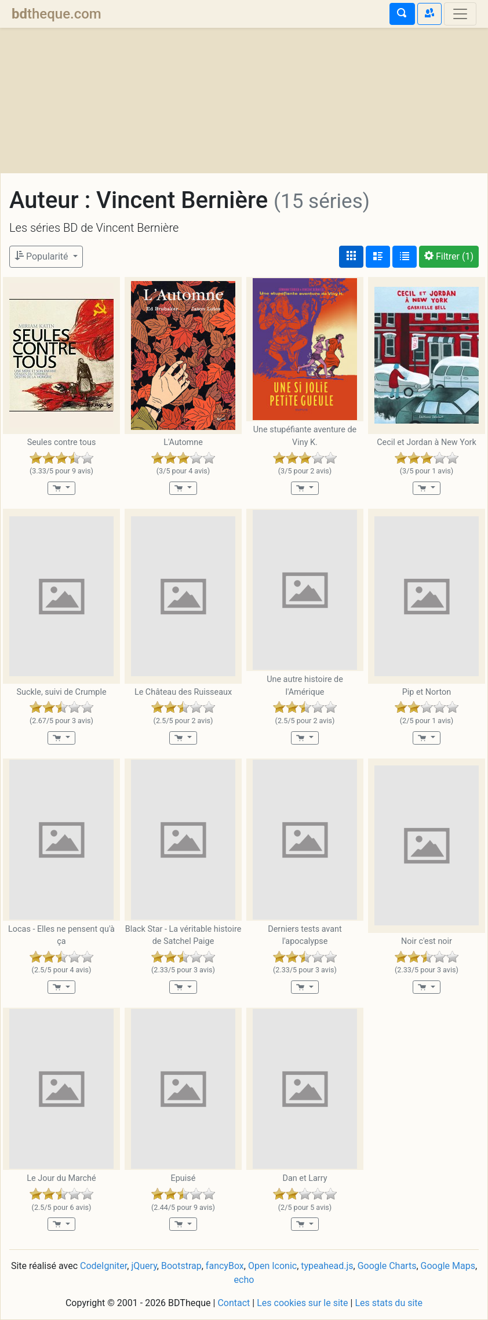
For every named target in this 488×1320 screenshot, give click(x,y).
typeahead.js (327, 1265)
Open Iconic (272, 1265)
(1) (449, 256)
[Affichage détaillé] (378, 257)
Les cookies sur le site (302, 1302)
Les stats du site (389, 1302)
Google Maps (448, 1265)
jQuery (143, 1265)
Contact (233, 1302)
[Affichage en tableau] (404, 257)
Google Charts (387, 1265)
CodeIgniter (103, 1265)
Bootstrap (181, 1265)
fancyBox (225, 1265)
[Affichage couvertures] (351, 257)
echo (244, 1279)
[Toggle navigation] (460, 13)
